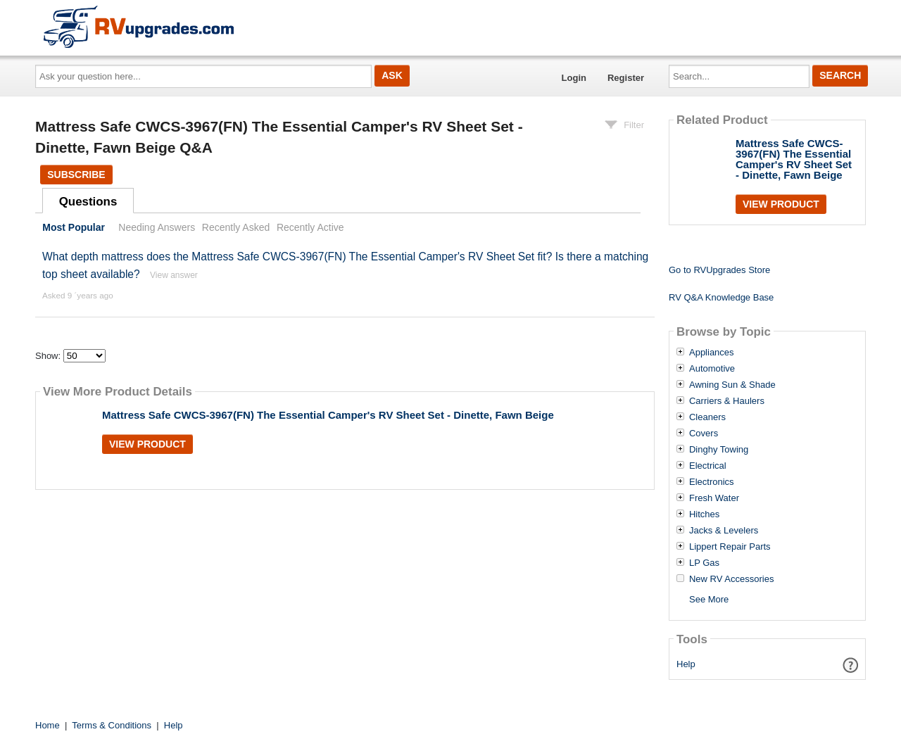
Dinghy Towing (718, 450)
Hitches (704, 514)
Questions (88, 201)
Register (625, 77)
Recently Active (310, 227)
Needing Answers (156, 227)
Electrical (707, 466)
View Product (147, 444)
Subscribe (76, 174)
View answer (174, 275)
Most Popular (73, 227)
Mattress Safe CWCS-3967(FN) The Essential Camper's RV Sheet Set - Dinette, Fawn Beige (328, 415)
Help (685, 664)
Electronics (711, 482)
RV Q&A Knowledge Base (721, 297)
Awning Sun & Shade (732, 385)
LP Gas (704, 563)
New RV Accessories (731, 579)
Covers (703, 433)
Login (574, 77)
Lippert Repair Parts (730, 547)
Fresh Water (714, 498)
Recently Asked (236, 227)
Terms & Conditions (111, 725)
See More (709, 599)
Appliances (711, 353)
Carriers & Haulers (726, 401)
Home (47, 725)
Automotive (712, 369)
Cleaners (707, 417)
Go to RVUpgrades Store (719, 270)
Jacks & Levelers (723, 531)
